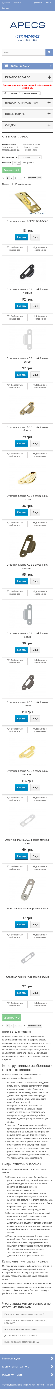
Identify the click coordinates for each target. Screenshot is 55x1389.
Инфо (50, 1385)
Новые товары (15, 114)
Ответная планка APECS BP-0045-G (27, 221)
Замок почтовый (10, 147)
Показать (7, 162)
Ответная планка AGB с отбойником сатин (27, 635)
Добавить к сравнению (40, 248)
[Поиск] (49, 52)
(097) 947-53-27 (27, 36)
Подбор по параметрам (21, 102)
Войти (48, 2)
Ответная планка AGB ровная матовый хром (27, 841)
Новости (40, 1385)
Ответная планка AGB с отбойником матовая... (27, 773)
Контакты (6, 8)
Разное (14, 93)
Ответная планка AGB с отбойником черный (27, 291)
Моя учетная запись (15, 1366)
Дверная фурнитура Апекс (22, 1385)
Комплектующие (31, 147)
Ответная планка (29, 93)
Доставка (6, 3)
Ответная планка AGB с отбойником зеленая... (27, 566)
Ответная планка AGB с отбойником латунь (27, 497)
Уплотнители (31, 150)
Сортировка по (9, 157)
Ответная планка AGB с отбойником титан (27, 704)
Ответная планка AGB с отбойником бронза (27, 429)
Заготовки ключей (31, 144)
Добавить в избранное (16, 248)
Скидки (10, 125)
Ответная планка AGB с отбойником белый (27, 360)
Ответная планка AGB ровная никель (27, 908)
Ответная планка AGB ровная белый (27, 977)
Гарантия (17, 3)
